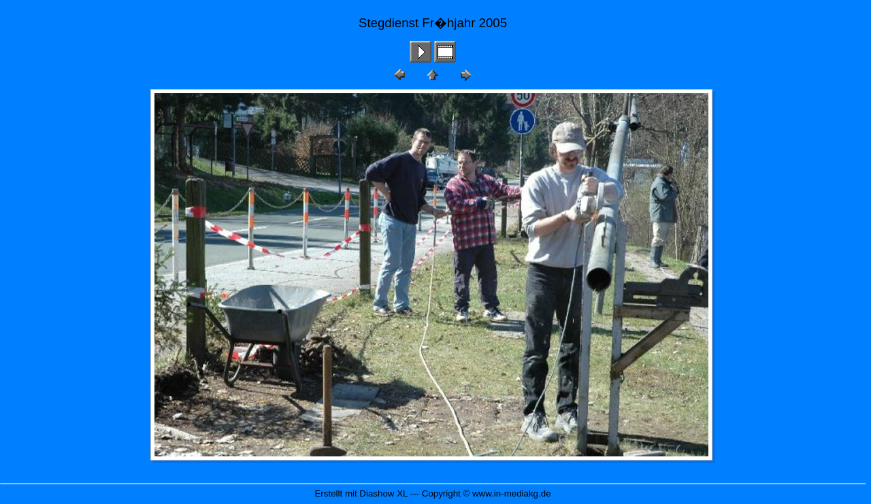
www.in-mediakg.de (511, 493)
